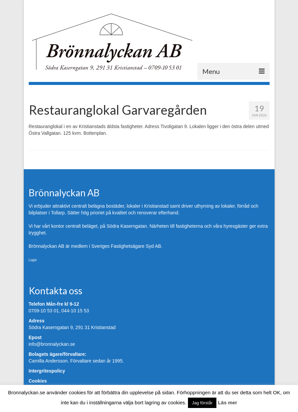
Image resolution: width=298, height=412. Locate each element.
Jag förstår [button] (202, 402)
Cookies (38, 381)
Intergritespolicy (47, 371)
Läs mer (227, 402)
